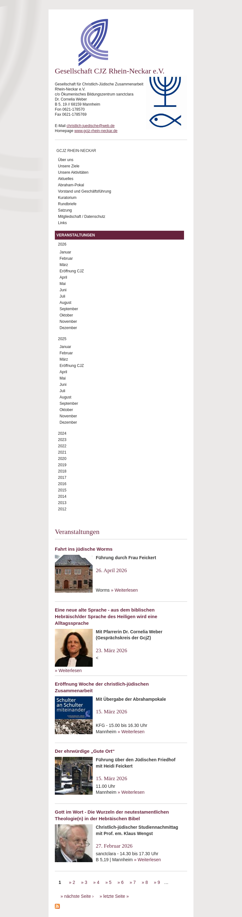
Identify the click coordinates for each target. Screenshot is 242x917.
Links (62, 223)
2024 (62, 433)
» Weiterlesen (124, 590)
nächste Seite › (79, 896)
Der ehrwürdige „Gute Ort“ (85, 751)
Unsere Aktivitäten (73, 172)
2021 (62, 452)
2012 (62, 509)
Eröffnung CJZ (72, 271)
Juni (63, 290)
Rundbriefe (67, 204)
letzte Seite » (116, 896)
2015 (62, 490)
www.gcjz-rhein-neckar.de (96, 131)
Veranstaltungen (75, 235)
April (63, 277)
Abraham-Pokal (71, 185)
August (65, 302)
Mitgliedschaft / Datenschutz (81, 216)
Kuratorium (67, 197)
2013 (62, 503)
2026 (62, 244)
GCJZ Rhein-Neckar (76, 150)
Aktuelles (65, 179)
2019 (62, 465)
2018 (62, 471)
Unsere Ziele (68, 166)
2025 (62, 339)
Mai (63, 283)
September (69, 309)
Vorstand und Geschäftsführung (84, 191)
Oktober (66, 315)
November (68, 321)
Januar (65, 252)
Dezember (68, 328)
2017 (62, 477)
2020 (62, 458)
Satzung (65, 210)
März (64, 265)
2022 (62, 446)
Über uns (65, 160)
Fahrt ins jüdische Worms (83, 549)
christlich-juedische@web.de (90, 126)
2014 (62, 496)
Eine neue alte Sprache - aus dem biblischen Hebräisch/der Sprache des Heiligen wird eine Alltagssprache (106, 616)
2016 (62, 484)
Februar (66, 258)
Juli (62, 296)
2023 (62, 440)
